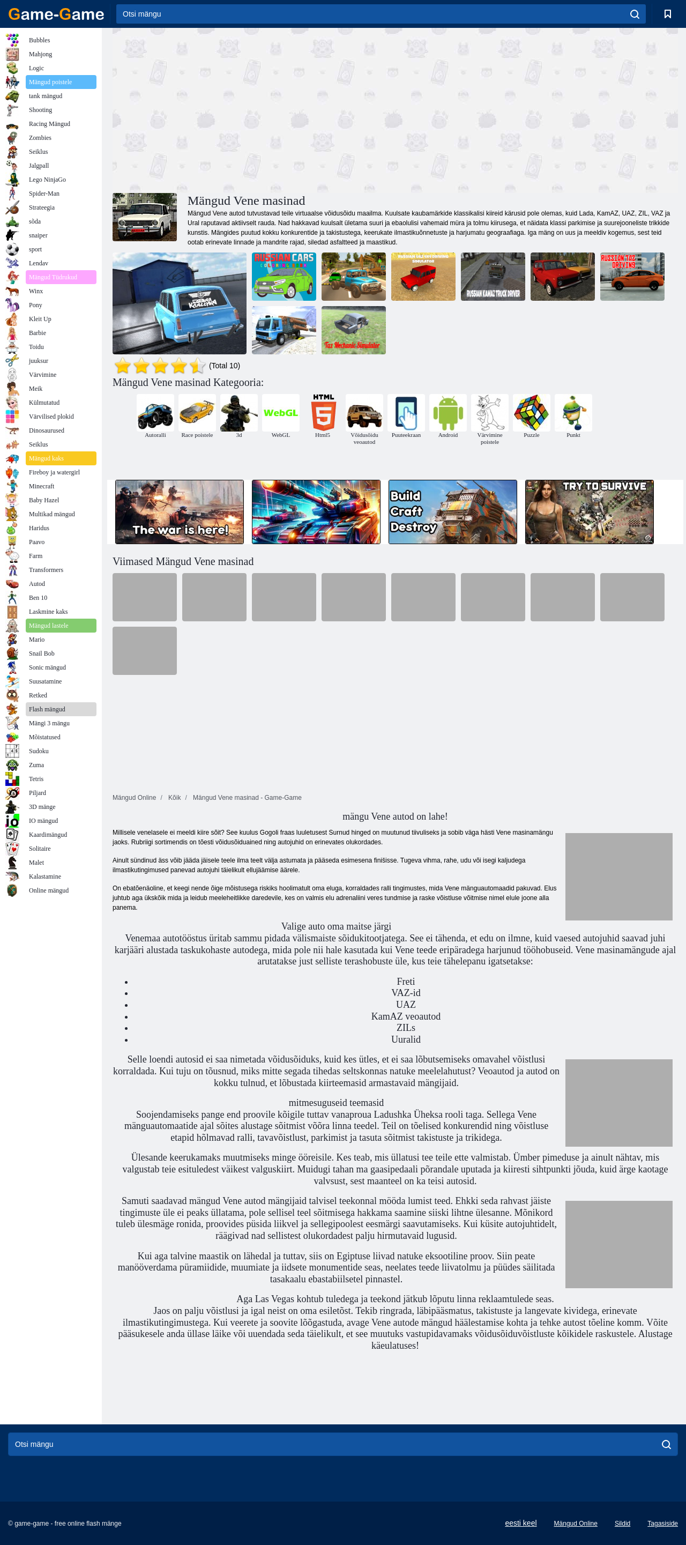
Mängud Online (576, 1523)
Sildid (622, 1523)
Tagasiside (662, 1523)
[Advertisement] (254, 109)
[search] (634, 14)
